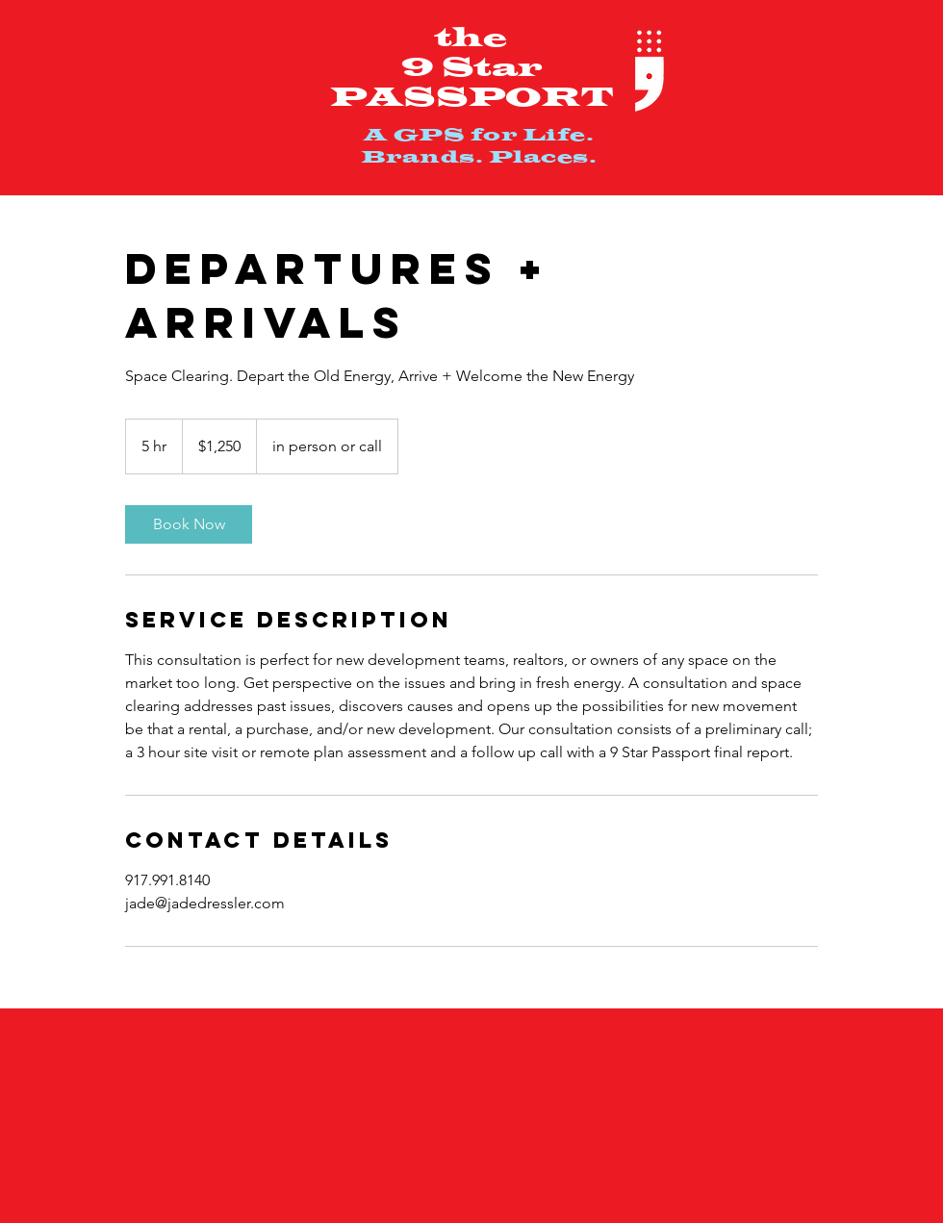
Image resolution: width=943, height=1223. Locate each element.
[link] (188, 524)
